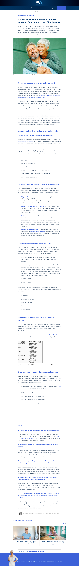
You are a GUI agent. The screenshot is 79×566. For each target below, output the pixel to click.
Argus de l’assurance (24, 391)
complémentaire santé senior (38, 231)
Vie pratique (36, 11)
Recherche (71, 8)
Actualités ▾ (41, 8)
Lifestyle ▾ (52, 8)
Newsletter (61, 8)
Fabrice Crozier (28, 515)
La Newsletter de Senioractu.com (39, 562)
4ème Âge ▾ (31, 8)
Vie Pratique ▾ (10, 8)
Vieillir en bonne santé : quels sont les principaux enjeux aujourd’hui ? (26, 544)
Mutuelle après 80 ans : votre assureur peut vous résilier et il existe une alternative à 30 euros (53, 544)
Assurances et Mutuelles (44, 11)
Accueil (31, 11)
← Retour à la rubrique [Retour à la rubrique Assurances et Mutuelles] (31, 555)
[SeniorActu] (39, 3)
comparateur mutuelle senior (26, 141)
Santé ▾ (20, 8)
